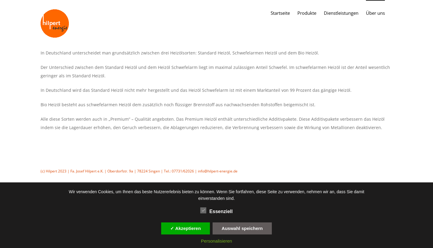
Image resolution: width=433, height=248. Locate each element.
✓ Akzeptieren (185, 228)
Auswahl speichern (242, 228)
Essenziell (216, 210)
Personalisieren (216, 240)
